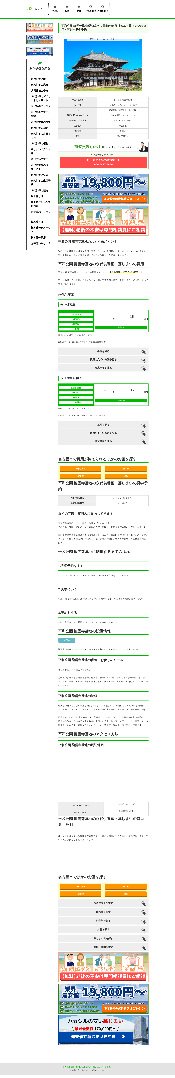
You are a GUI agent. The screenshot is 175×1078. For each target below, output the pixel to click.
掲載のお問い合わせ (94, 1067)
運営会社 (108, 1067)
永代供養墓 (80, 469)
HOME (55, 8)
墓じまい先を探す (103, 938)
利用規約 (80, 1067)
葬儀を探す (102, 8)
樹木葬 (126, 469)
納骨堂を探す (103, 920)
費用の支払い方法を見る (103, 359)
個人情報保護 (68, 1067)
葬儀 (79, 8)
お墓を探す (90, 8)
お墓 (67, 8)
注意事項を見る (103, 367)
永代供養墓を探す (103, 903)
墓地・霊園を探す (103, 947)
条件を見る (103, 351)
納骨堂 (81, 476)
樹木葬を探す (103, 912)
